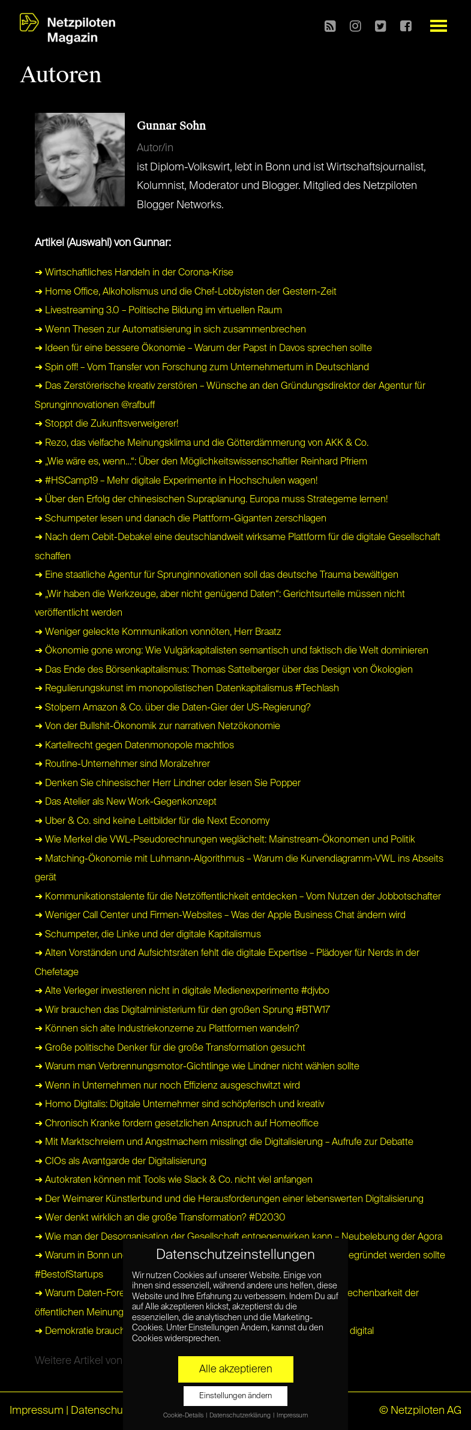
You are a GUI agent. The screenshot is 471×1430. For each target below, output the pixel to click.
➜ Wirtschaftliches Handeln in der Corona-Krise (134, 273)
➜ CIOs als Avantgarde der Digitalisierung (120, 1162)
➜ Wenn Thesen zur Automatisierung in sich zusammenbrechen (170, 330)
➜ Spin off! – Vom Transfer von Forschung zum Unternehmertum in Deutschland (202, 368)
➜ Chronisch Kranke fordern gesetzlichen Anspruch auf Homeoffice (177, 1124)
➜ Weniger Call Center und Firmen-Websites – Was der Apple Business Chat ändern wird (220, 916)
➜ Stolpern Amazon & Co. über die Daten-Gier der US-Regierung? (173, 708)
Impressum (37, 1410)
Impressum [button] (292, 1416)
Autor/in (155, 148)
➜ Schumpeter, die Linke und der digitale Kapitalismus (148, 935)
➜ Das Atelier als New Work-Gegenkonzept (126, 802)
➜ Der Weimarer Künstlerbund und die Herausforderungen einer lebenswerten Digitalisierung (229, 1199)
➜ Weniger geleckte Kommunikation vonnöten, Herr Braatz (158, 632)
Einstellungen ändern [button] (235, 1396)
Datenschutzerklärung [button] (240, 1416)
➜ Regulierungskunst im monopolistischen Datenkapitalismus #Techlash (187, 689)
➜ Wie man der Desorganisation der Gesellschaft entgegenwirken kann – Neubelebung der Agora (238, 1237)
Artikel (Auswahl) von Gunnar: (103, 243)
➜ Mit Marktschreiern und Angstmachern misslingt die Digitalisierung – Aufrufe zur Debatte (224, 1142)
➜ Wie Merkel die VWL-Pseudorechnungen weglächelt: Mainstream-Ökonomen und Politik (225, 840)
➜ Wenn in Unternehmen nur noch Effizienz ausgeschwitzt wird (167, 1086)
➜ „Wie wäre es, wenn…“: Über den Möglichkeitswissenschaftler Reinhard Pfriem (201, 462)
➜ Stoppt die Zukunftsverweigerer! (106, 424)
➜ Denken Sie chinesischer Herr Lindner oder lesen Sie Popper (168, 784)
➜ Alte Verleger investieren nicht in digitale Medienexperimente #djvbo (182, 991)
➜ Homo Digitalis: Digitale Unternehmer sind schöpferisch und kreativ (179, 1105)
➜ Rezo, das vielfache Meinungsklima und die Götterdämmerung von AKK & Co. (201, 443)
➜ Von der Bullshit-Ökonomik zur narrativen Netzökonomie (157, 727)
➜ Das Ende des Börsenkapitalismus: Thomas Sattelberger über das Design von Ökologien (224, 670)
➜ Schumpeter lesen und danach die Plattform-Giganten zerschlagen (180, 519)
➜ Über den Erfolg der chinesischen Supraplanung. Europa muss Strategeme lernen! (211, 500)
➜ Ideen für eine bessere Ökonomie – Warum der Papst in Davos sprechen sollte (203, 348)
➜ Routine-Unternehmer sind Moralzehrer (122, 764)
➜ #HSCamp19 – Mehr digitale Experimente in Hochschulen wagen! (176, 481)
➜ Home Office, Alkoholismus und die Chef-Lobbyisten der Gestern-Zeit (186, 292)
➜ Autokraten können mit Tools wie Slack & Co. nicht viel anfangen (174, 1180)
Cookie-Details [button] (184, 1416)
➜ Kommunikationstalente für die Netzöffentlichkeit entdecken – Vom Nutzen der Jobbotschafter (238, 897)
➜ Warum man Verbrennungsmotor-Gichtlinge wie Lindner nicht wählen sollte (197, 1067)
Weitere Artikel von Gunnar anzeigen (120, 1361)
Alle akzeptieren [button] (235, 1369)
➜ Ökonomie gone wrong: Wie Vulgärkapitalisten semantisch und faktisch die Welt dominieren (231, 651)
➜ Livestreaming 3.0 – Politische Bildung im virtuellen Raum (158, 311)
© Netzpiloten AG (420, 1410)
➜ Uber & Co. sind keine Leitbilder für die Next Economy (152, 821)
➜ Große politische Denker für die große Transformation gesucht (170, 1048)
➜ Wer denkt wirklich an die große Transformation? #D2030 (160, 1218)
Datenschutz (101, 1410)
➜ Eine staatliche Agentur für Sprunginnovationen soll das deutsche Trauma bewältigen (216, 575)
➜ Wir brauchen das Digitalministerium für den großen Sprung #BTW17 (182, 1010)
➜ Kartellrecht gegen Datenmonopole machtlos (134, 746)
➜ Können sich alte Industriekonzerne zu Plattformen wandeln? (167, 1029)
